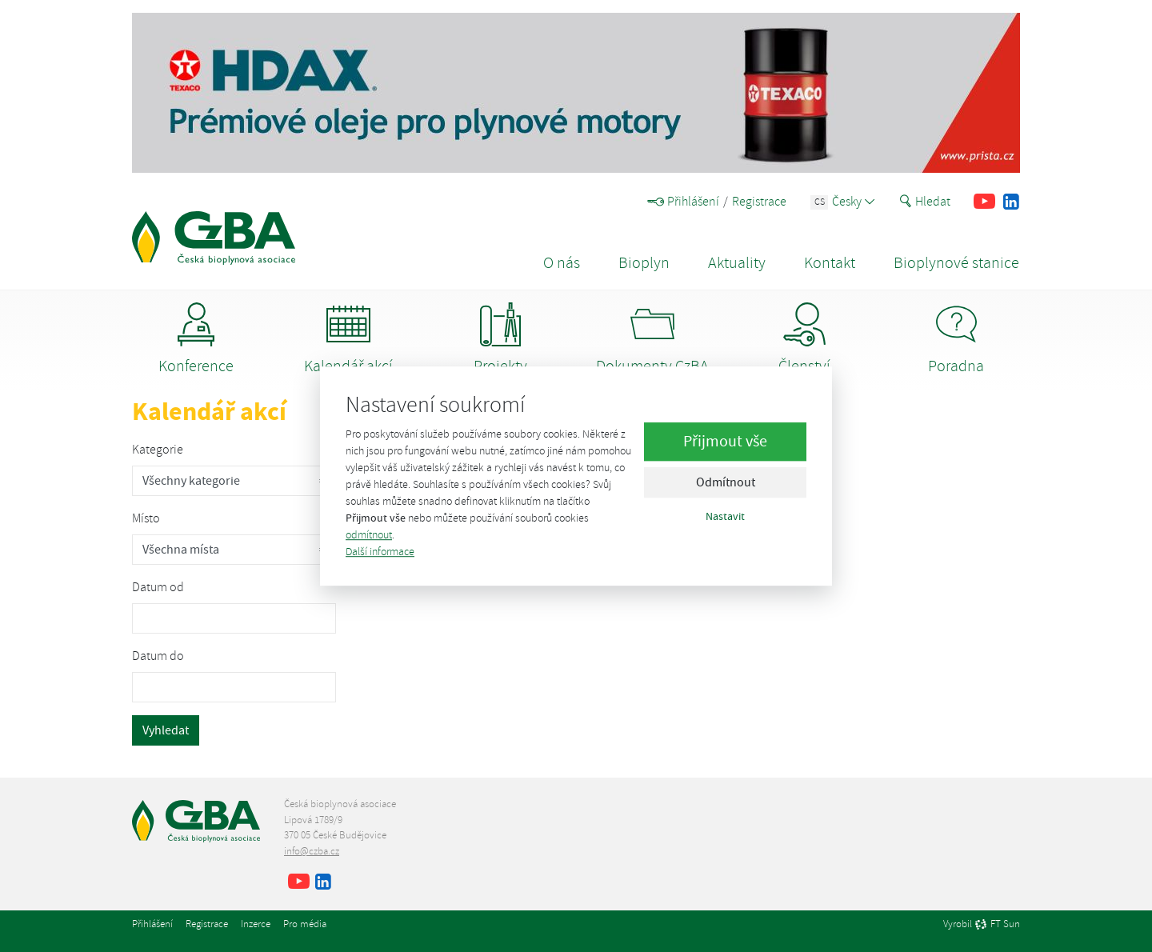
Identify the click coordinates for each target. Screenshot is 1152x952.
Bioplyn (644, 263)
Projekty (500, 339)
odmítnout (369, 535)
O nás (561, 263)
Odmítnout (725, 483)
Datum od (158, 587)
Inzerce (255, 924)
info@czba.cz (311, 851)
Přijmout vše (725, 442)
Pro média (304, 924)
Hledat (924, 202)
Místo (146, 518)
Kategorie (157, 450)
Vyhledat (165, 730)
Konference (196, 339)
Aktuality (737, 263)
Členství (804, 339)
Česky (842, 202)
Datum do (158, 656)
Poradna (956, 339)
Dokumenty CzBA (652, 339)
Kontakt (829, 263)
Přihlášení (683, 202)
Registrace (759, 202)
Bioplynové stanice (956, 263)
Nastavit (725, 517)
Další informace (380, 551)
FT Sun (997, 924)
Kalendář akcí (348, 339)
